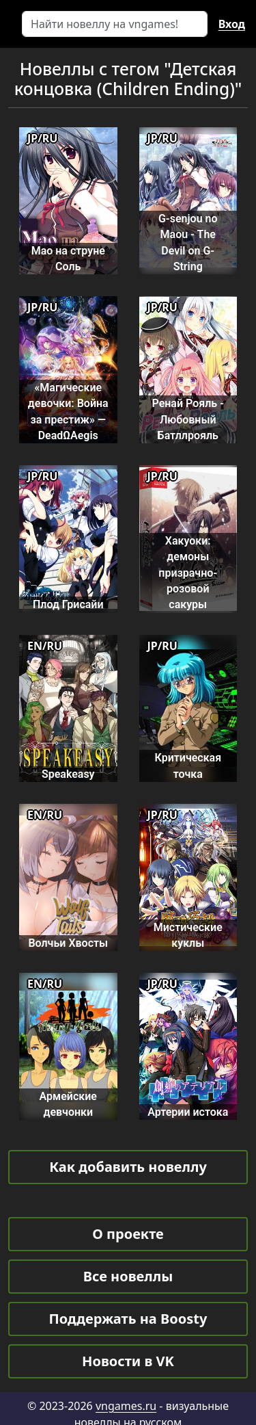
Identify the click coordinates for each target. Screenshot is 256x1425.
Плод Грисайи (68, 604)
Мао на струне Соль (68, 258)
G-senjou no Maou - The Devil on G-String (188, 242)
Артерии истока (187, 1112)
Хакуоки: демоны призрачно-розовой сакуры (187, 572)
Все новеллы (128, 1276)
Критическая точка (187, 765)
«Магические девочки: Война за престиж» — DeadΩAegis (68, 411)
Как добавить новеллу (128, 1167)
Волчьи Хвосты (68, 943)
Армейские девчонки (68, 1104)
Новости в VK (128, 1361)
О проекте (127, 1234)
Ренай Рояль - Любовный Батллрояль (188, 419)
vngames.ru (126, 1405)
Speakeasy (68, 774)
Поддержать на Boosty (128, 1318)
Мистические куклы (188, 935)
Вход (231, 23)
